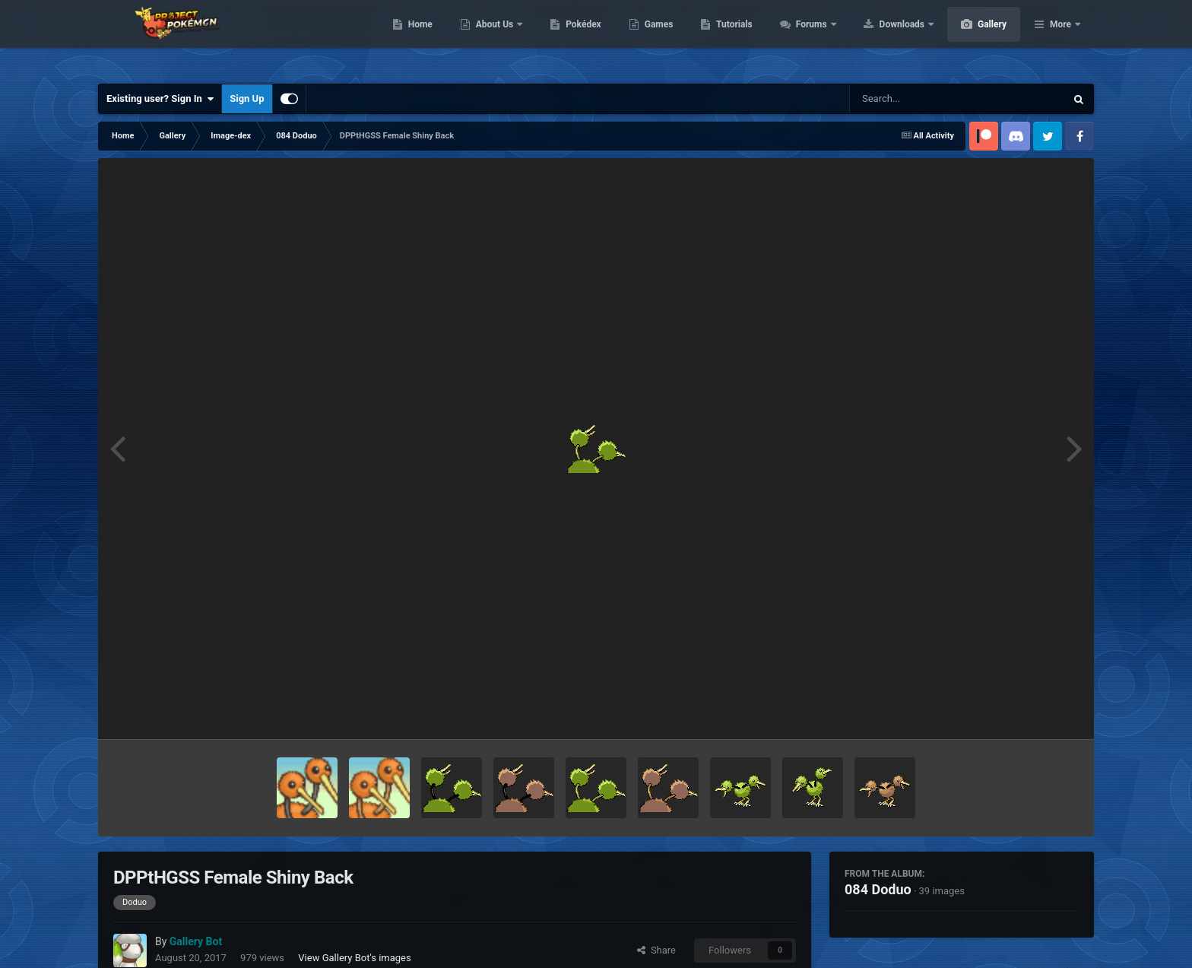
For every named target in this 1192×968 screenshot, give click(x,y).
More (1060, 38)
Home (492, 38)
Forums (884, 38)
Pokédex (655, 38)
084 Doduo (878, 889)
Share (656, 950)
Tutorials (806, 38)
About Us (567, 38)
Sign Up (247, 98)
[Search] (919, 98)
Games (731, 38)
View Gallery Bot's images (354, 957)
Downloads (975, 38)
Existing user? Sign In (160, 98)
